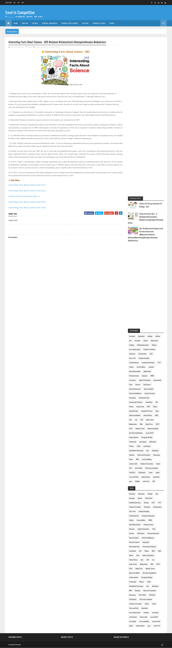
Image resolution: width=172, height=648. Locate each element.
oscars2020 (149, 433)
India (157, 411)
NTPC (157, 424)
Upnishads (156, 477)
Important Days (133, 411)
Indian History (148, 415)
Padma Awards (133, 437)
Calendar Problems (149, 349)
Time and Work (133, 477)
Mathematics (133, 424)
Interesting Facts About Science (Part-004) (26, 207)
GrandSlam (149, 402)
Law (136, 420)
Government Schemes (135, 402)
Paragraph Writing (146, 437)
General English (148, 389)
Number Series (140, 428)
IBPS (23, 3)
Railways (131, 455)
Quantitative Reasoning (136, 450)
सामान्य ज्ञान (146, 481)
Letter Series (150, 420)
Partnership (132, 442)
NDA (141, 424)
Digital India (147, 371)
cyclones (151, 367)
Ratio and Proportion (144, 455)
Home (16, 23)
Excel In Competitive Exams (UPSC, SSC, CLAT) (24, 14)
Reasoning (156, 455)
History (85, 23)
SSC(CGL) (132, 472)
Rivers (131, 459)
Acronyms (132, 336)
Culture (131, 367)
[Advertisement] (146, 78)
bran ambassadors (134, 349)
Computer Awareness (148, 362)
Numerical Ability (153, 428)
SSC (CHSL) (138, 468)
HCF (157, 402)
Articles (158, 336)
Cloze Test (132, 358)
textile (157, 472)
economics (132, 380)
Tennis (151, 472)
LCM (141, 420)
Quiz (147, 450)
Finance (137, 384)
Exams (111, 23)
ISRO (156, 415)
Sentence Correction (146, 464)
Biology (154, 345)
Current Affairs (99, 23)
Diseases (144, 376)
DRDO (152, 376)
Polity (138, 446)
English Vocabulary (144, 380)
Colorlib (17, 644)
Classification (142, 354)
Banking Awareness (143, 345)
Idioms (155, 406)
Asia (130, 340)
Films (130, 384)
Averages (137, 340)
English (25, 23)
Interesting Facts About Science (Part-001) (26, 185)
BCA (15, 3)
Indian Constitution (134, 415)
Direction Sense (134, 376)
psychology (147, 446)
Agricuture (141, 336)
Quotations (155, 450)
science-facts (54, 47)
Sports (158, 464)
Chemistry (132, 354)
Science (35, 23)
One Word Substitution (136, 433)
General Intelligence (69, 23)
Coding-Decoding (144, 358)
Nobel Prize (149, 424)
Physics (131, 446)
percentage (142, 442)
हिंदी (154, 481)
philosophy (152, 442)
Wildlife (137, 481)
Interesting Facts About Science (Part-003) (26, 202)
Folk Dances (147, 384)
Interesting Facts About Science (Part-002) (26, 190)
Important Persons (146, 411)
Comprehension (134, 362)
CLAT (151, 354)
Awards (146, 340)
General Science (42, 47)
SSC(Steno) (142, 472)
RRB (137, 459)
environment (157, 380)
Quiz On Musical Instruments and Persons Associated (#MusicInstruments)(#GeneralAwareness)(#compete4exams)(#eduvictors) (145, 234)
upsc (130, 481)
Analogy (150, 336)
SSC (130, 468)
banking (131, 345)
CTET (18, 3)
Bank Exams (154, 340)
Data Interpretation (134, 371)
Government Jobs (144, 398)
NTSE (130, 428)
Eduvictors (8, 3)
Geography (132, 398)
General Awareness (50, 23)
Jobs (130, 420)
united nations (145, 477)
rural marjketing (147, 459)
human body (140, 406)
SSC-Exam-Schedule (151, 468)
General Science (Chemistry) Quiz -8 (23, 196)
